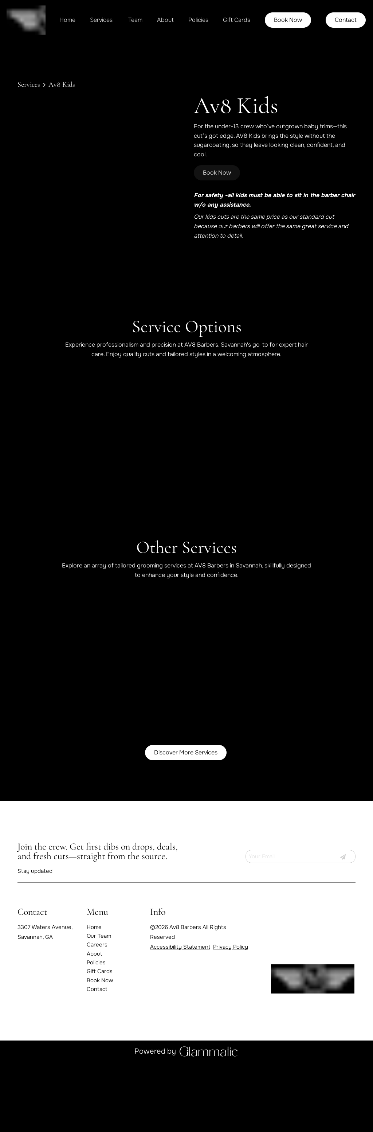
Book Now (288, 20)
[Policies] (198, 20)
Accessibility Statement (180, 953)
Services (28, 84)
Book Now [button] (217, 172)
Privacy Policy (230, 953)
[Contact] (345, 20)
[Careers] (97, 951)
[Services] (101, 20)
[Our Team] (99, 942)
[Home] (67, 20)
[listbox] (135, 20)
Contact (346, 20)
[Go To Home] (26, 20)
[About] (165, 20)
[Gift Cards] (237, 20)
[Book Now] (288, 20)
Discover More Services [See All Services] (185, 759)
